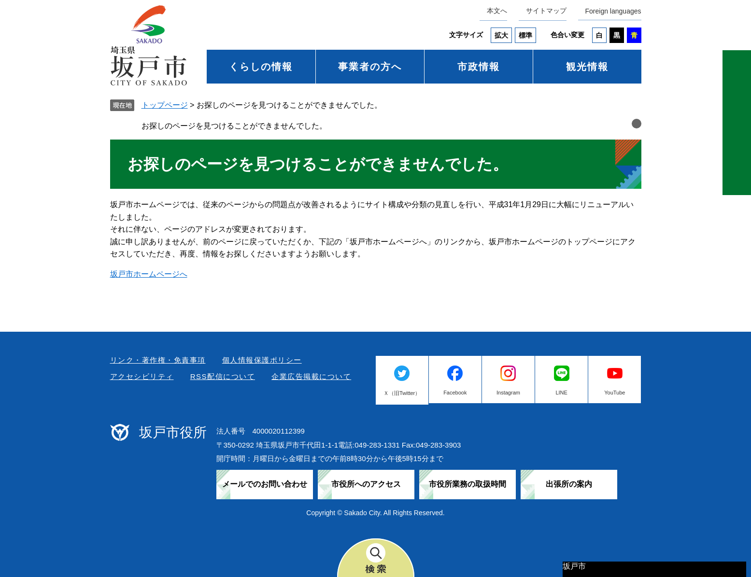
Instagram (508, 392)
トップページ (165, 105)
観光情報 (587, 66)
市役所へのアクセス (366, 484)
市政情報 (478, 66)
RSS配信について (222, 376)
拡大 (501, 35)
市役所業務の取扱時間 (467, 484)
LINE (561, 392)
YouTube (614, 392)
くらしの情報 (261, 66)
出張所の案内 (569, 484)
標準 (525, 35)
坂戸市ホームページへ (148, 274)
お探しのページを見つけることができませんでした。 (234, 126)
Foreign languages (613, 11)
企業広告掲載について (311, 376)
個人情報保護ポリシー (262, 360)
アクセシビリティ (142, 376)
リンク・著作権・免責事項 (158, 360)
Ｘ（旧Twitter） (401, 393)
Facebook (455, 392)
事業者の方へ (370, 66)
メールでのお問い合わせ (264, 484)
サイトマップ (546, 10)
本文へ (497, 10)
